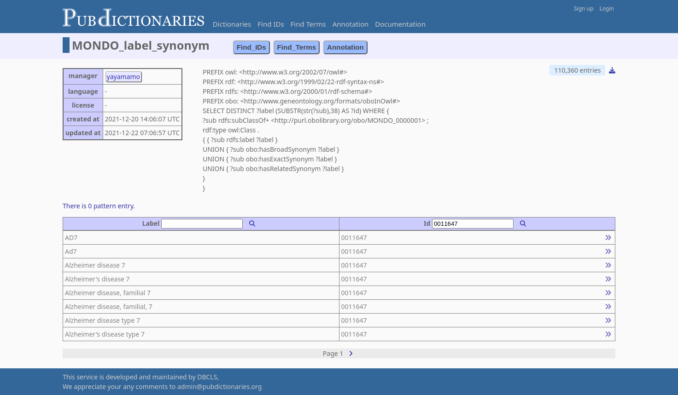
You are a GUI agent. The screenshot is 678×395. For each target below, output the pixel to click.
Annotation (351, 24)
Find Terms (308, 24)
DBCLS (207, 376)
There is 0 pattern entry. (99, 205)
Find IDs (270, 24)
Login (607, 8)
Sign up (583, 8)
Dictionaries (232, 24)
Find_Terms (296, 47)
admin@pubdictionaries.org (219, 386)
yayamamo (123, 76)
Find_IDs (251, 47)
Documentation (400, 24)
